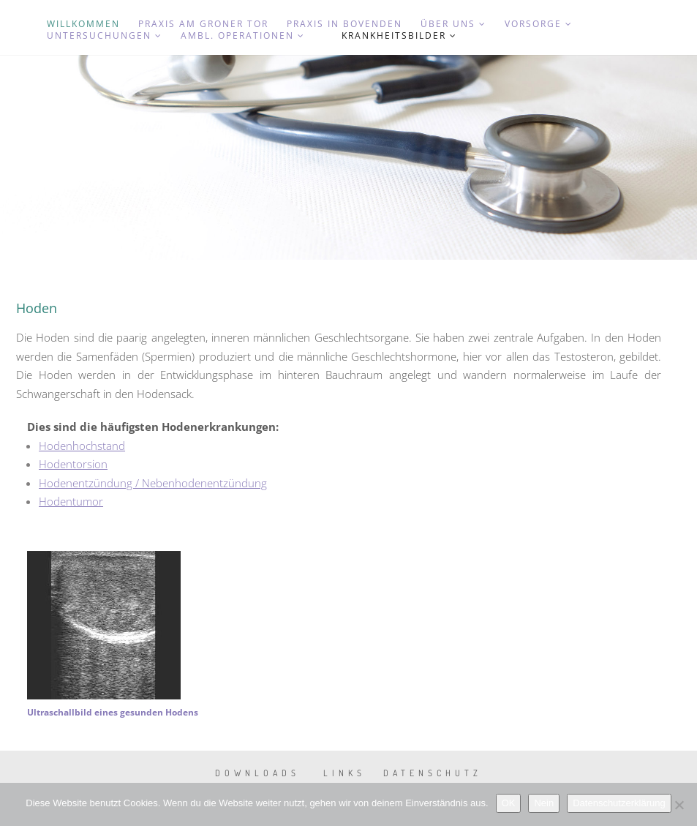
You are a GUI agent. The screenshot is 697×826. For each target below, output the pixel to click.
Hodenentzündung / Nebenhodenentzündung (153, 483)
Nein (544, 802)
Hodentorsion (73, 464)
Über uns (453, 24)
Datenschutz (432, 772)
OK (509, 802)
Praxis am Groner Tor (203, 24)
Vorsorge (539, 24)
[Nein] (678, 804)
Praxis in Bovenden (344, 24)
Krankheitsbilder (399, 36)
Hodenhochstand (82, 445)
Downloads (257, 772)
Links (344, 772)
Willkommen (83, 24)
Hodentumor (71, 501)
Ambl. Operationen (243, 36)
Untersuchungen (104, 36)
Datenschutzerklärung (619, 802)
